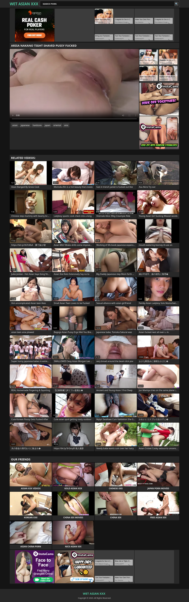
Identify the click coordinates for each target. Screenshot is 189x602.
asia (66, 125)
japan (47, 125)
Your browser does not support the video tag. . (74, 85)
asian (15, 125)
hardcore (37, 125)
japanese (25, 125)
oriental (57, 125)
